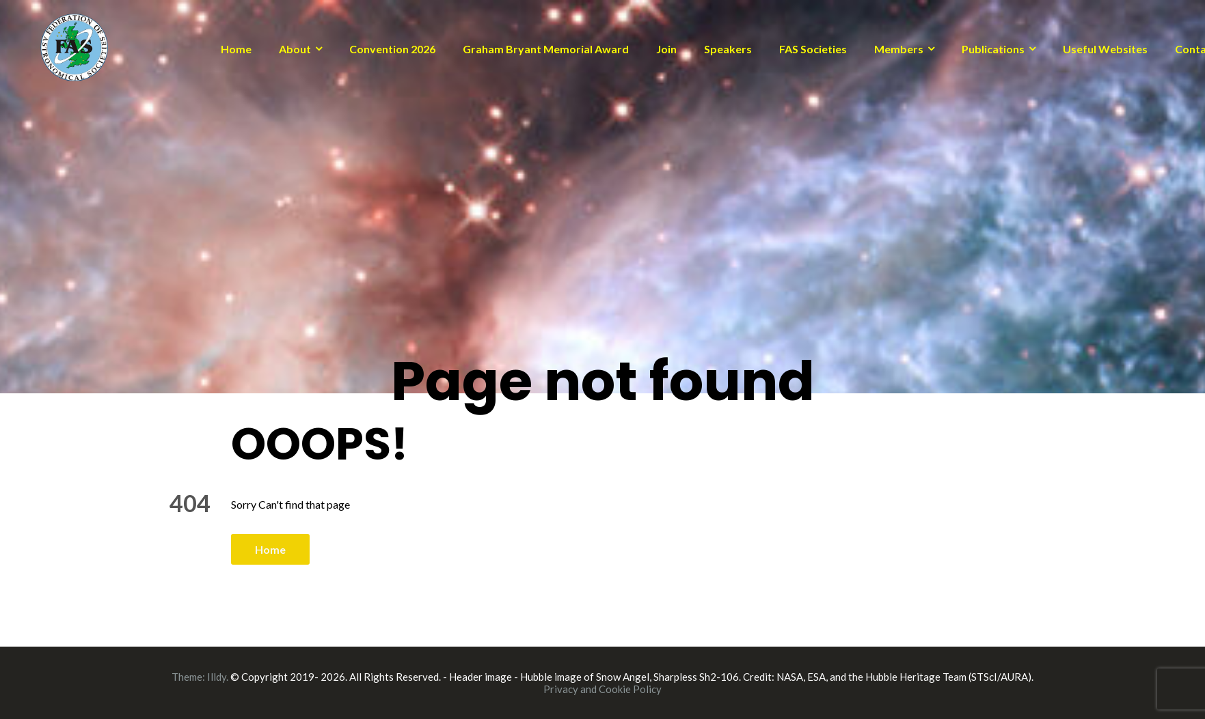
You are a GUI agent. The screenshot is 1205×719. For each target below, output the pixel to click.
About (295, 48)
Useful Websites (1105, 48)
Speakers (728, 48)
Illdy (216, 677)
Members (898, 48)
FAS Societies (813, 48)
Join (666, 48)
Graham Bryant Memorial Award (546, 48)
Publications (993, 48)
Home (236, 48)
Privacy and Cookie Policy (602, 689)
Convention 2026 (392, 48)
